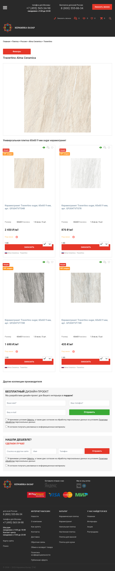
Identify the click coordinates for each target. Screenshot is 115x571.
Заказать (29, 247)
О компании (36, 521)
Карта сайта (8, 541)
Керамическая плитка (69, 516)
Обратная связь (38, 542)
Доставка (35, 537)
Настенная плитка (67, 532)
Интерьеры (92, 521)
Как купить (36, 527)
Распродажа (92, 532)
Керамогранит (65, 521)
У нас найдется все (97, 511)
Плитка (15, 41)
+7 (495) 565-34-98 (38, 8)
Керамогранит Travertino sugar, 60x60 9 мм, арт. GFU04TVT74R (85, 321)
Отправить (89, 412)
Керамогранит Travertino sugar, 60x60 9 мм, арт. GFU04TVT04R (28, 207)
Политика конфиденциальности (40, 553)
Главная (6, 41)
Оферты (30, 420)
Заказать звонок (102, 7)
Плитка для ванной (67, 537)
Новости (34, 516)
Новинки (91, 516)
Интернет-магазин (40, 511)
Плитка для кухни (67, 542)
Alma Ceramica (35, 41)
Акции (90, 527)
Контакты (35, 532)
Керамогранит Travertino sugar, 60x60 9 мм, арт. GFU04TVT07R (85, 207)
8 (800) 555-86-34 (72, 8)
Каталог (63, 511)
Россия (24, 41)
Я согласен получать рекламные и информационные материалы (36, 427)
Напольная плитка (67, 527)
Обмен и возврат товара (42, 547)
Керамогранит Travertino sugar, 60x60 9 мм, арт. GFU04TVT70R (28, 321)
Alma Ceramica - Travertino (16, 253)
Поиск (6, 546)
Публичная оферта (39, 560)
